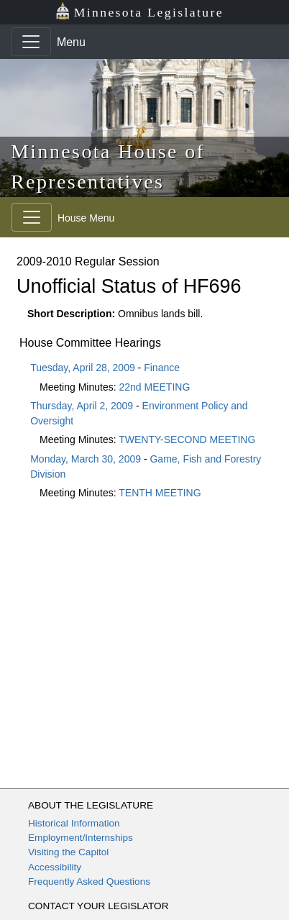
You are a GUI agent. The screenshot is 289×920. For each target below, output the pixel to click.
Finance (162, 367)
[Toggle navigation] (31, 41)
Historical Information (74, 823)
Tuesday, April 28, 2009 (82, 367)
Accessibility (54, 867)
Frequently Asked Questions (89, 881)
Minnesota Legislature (139, 11)
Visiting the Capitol (68, 852)
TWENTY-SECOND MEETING (187, 439)
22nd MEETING (155, 387)
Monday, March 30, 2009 (85, 459)
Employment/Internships (80, 837)
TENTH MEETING (160, 492)
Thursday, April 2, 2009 (81, 405)
